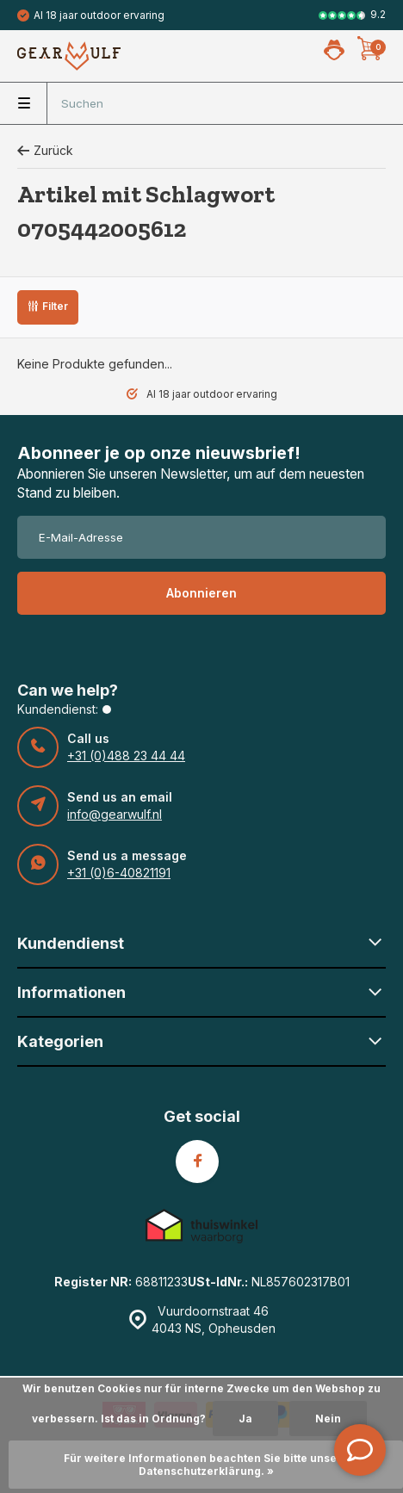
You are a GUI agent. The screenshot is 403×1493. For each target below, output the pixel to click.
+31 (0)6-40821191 (118, 872)
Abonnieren (201, 592)
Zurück (45, 150)
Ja (245, 1418)
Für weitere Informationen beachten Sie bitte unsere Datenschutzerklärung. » (206, 1465)
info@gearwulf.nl (114, 814)
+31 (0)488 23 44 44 (126, 755)
